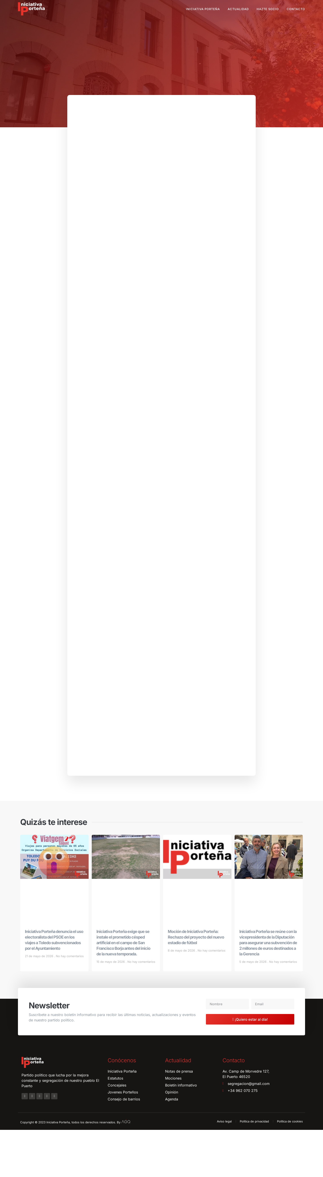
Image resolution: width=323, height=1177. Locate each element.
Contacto (296, 9)
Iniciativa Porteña (203, 9)
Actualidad (238, 9)
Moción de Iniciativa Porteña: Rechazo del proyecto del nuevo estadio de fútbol (196, 984)
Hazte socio (268, 9)
